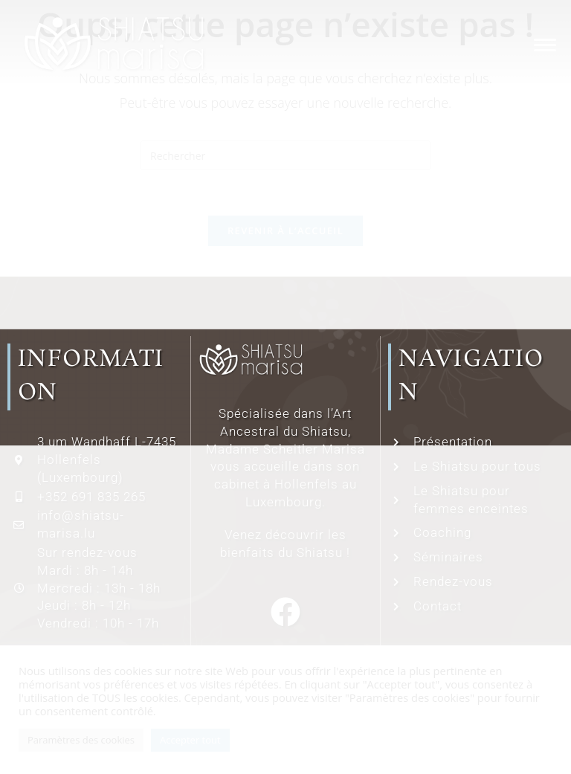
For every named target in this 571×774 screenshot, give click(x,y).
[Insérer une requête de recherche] (285, 155)
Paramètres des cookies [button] (81, 739)
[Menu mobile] (541, 44)
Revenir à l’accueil (285, 230)
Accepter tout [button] (190, 739)
